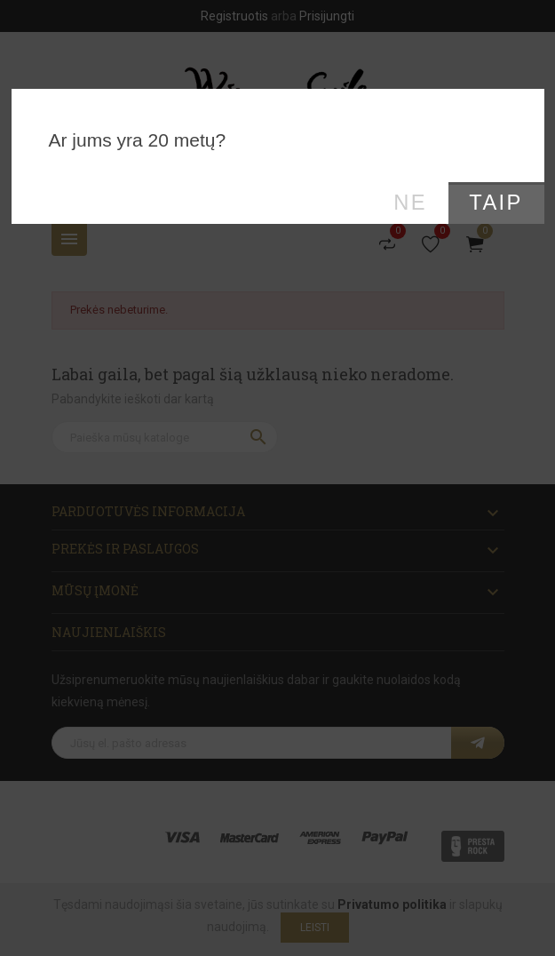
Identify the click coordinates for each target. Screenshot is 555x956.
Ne (410, 202)
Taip (495, 202)
